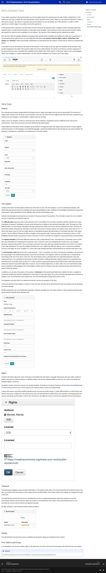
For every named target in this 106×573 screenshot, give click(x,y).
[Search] (72, 2)
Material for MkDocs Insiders (14, 571)
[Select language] (60, 2)
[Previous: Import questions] (10, 563)
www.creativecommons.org (11, 387)
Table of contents (91, 10)
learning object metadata (46, 36)
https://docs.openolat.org (19, 569)
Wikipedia (76, 385)
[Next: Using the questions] (94, 563)
